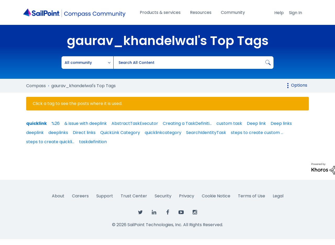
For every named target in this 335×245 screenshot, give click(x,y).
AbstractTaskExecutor (134, 123)
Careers (80, 196)
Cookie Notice (216, 196)
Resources (200, 12)
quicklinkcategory (163, 133)
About (58, 196)
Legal (278, 196)
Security (163, 196)
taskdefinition (93, 142)
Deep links (281, 123)
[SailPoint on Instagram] (194, 212)
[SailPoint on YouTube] (181, 212)
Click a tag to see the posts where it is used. (77, 104)
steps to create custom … (257, 133)
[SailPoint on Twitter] (140, 212)
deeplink (35, 133)
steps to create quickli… (50, 142)
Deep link (256, 123)
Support (104, 196)
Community (233, 12)
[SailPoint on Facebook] (167, 212)
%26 (56, 123)
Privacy (186, 196)
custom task (229, 123)
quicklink (36, 123)
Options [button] (299, 85)
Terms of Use (251, 196)
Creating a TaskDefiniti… (187, 123)
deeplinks (58, 133)
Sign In (295, 13)
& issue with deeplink (85, 123)
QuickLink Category (120, 133)
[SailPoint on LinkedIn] (154, 212)
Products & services (160, 12)
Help (279, 13)
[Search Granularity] (88, 62)
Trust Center (134, 196)
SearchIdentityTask (206, 133)
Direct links (84, 133)
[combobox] (193, 62)
